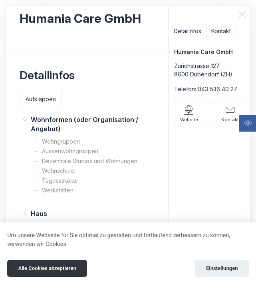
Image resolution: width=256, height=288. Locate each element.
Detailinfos (187, 31)
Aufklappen (41, 99)
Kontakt (221, 31)
